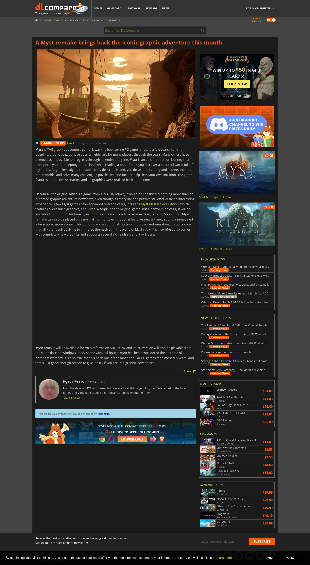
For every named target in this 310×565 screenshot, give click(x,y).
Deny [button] (269, 557)
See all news (71, 398)
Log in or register (258, 8)
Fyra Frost (73, 143)
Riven (91, 209)
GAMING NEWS (53, 143)
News (165, 8)
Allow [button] (290, 557)
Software (134, 8)
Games (98, 8)
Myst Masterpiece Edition (160, 204)
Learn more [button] (224, 557)
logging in (103, 413)
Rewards (151, 8)
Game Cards (115, 8)
